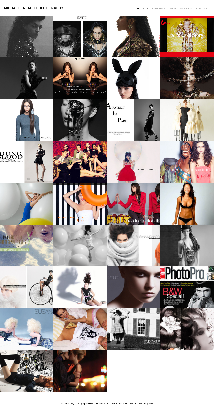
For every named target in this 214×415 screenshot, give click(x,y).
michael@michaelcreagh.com (139, 403)
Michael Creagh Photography (33, 8)
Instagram (158, 8)
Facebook (186, 8)
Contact (201, 8)
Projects (142, 8)
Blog (173, 8)
